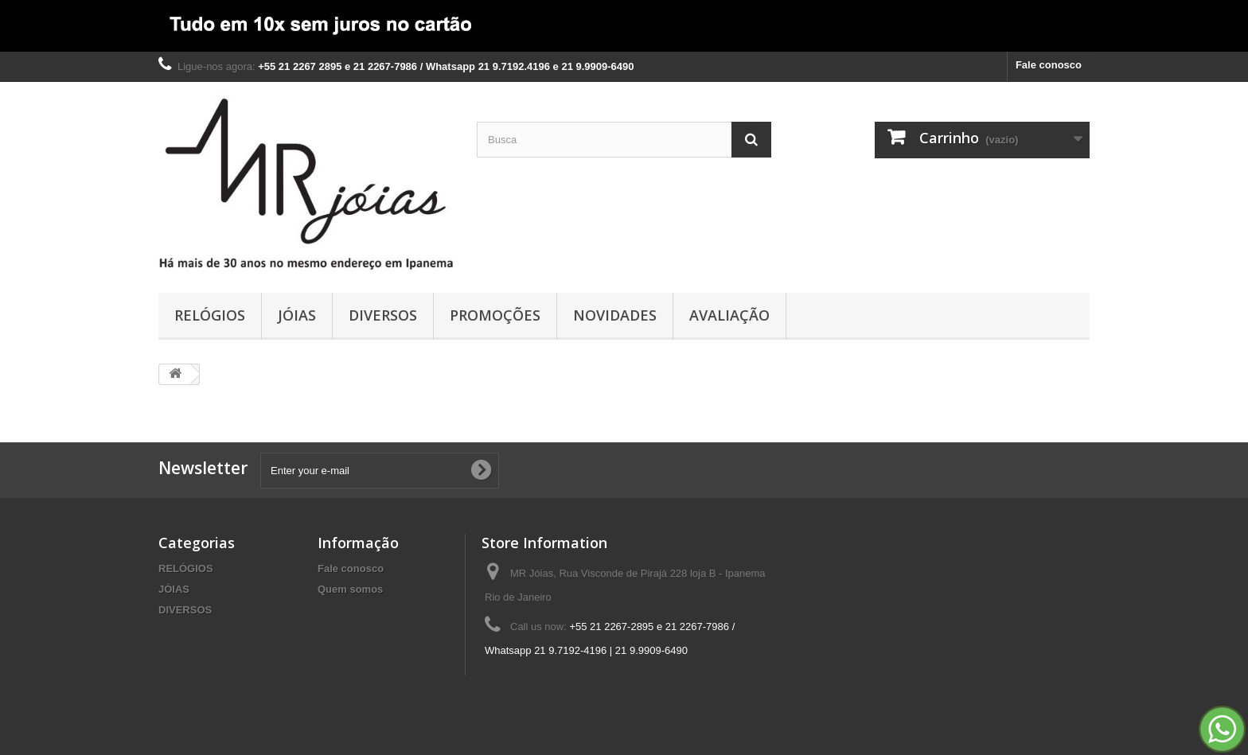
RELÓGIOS (209, 315)
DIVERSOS (383, 315)
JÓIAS (297, 315)
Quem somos (350, 589)
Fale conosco (1049, 65)
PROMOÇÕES (495, 315)
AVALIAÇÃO (729, 315)
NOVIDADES (615, 315)
